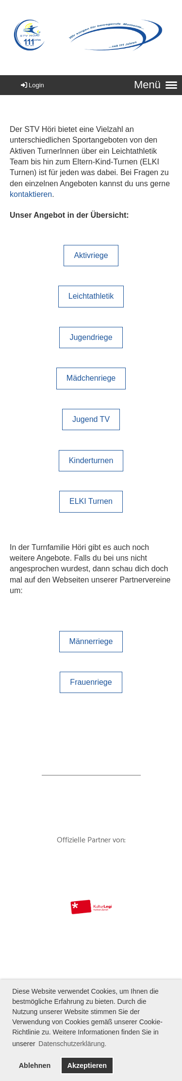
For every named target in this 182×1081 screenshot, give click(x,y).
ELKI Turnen (91, 501)
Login (31, 85)
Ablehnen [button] (35, 1065)
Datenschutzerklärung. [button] (72, 1044)
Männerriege (91, 641)
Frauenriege (91, 682)
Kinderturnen (91, 460)
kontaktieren (31, 194)
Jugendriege (90, 337)
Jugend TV (91, 419)
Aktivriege (91, 255)
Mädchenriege (91, 378)
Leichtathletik (91, 296)
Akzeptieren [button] (87, 1065)
